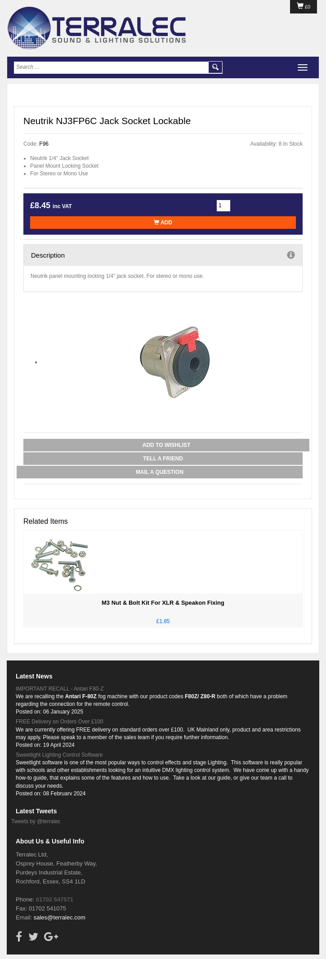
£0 (303, 6)
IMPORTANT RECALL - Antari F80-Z (60, 689)
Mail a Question (159, 472)
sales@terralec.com (59, 917)
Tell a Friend (163, 458)
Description (163, 255)
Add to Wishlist (166, 445)
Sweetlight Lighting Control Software (59, 755)
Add (163, 222)
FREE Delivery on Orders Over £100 (59, 721)
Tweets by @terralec (36, 821)
